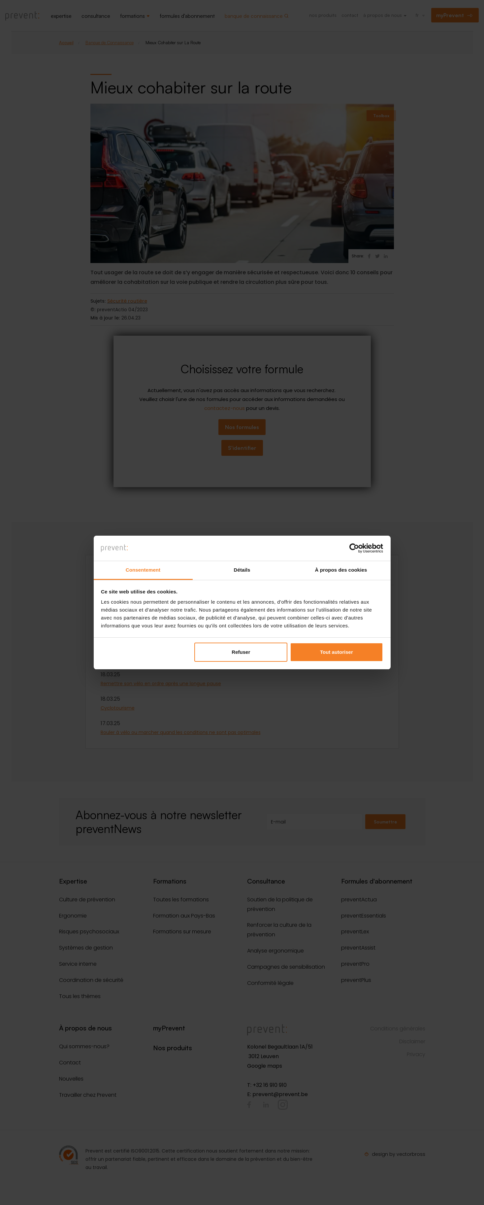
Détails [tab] (242, 570)
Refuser (241, 652)
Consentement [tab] (143, 570)
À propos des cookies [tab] (341, 570)
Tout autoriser (336, 652)
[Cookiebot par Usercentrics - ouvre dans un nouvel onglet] (354, 548)
